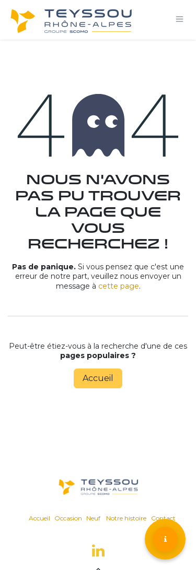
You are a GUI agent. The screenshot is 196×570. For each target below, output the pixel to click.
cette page (118, 286)
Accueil (98, 378)
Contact (163, 518)
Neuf (93, 518)
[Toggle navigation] (180, 19)
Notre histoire (126, 518)
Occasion (68, 518)
